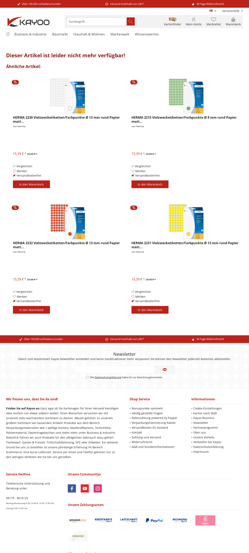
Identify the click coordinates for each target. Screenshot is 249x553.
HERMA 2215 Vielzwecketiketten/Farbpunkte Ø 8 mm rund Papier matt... (183, 119)
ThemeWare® (152, 545)
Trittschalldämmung (60, 442)
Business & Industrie (101, 433)
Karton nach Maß (205, 413)
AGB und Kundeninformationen (153, 447)
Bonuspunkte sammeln (147, 408)
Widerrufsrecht (142, 442)
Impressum (201, 452)
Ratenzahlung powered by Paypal (154, 418)
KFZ (78, 442)
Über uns (199, 432)
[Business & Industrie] (30, 34)
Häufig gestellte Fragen (147, 413)
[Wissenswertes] (147, 34)
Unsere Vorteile (203, 437)
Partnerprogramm (205, 427)
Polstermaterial (16, 433)
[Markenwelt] (120, 34)
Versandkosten (129, 527)
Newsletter (200, 423)
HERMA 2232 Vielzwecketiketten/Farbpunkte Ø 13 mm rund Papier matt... (66, 245)
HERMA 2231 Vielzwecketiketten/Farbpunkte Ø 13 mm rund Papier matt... (184, 245)
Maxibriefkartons (81, 428)
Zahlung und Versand (146, 437)
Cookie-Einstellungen (207, 408)
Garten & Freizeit (33, 442)
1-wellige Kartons (57, 428)
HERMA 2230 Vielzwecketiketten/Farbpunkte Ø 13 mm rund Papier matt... (66, 119)
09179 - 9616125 (17, 498)
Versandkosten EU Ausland (150, 427)
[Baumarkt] (60, 34)
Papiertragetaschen (41, 433)
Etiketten (94, 442)
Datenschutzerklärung (107, 377)
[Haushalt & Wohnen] (89, 34)
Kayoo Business (203, 418)
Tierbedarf (13, 442)
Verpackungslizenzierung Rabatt (154, 423)
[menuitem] (231, 10)
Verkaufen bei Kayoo (207, 442)
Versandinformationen (194, 531)
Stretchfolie (103, 428)
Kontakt (137, 432)
